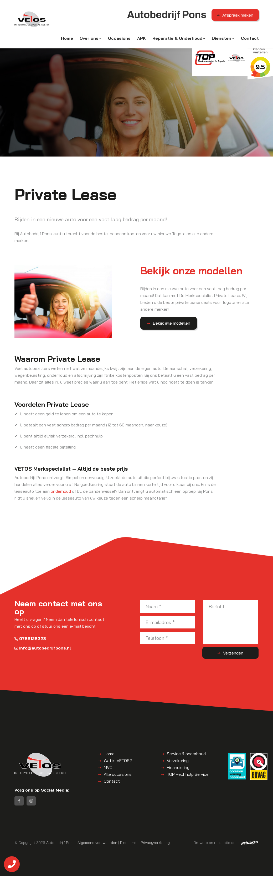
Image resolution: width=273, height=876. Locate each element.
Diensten (221, 38)
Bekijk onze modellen (194, 271)
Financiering (178, 766)
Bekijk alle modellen (169, 323)
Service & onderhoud (186, 753)
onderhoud (61, 490)
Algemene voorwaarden (97, 842)
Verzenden (238, 652)
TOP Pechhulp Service (188, 773)
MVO (108, 766)
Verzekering (178, 760)
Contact (250, 38)
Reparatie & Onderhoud (177, 38)
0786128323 (30, 638)
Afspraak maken (237, 15)
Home (67, 38)
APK (141, 38)
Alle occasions (118, 773)
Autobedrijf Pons (60, 842)
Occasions (119, 38)
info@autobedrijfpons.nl (42, 647)
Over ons (89, 38)
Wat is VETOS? (118, 760)
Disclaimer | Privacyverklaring (145, 842)
